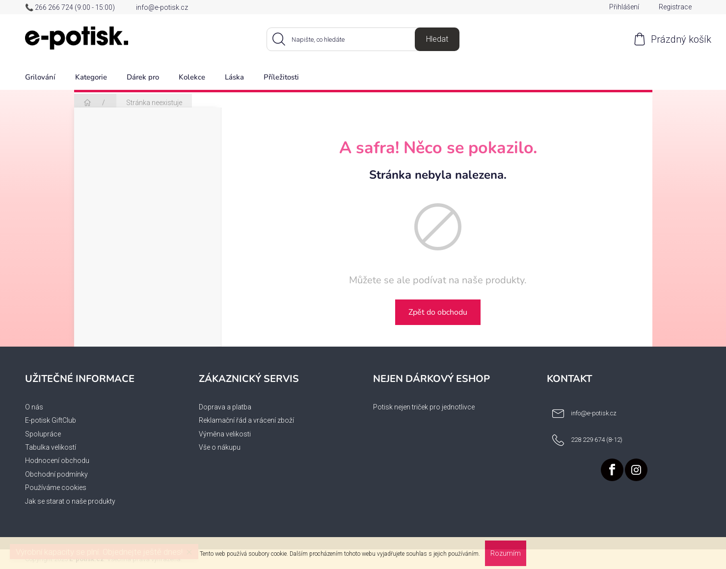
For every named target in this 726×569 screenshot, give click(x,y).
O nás (34, 407)
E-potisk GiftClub (50, 420)
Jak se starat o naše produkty (70, 501)
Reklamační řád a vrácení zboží (246, 420)
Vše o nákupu (220, 447)
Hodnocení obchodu (57, 460)
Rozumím (505, 553)
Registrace (675, 7)
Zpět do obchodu (437, 312)
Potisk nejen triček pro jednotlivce (424, 407)
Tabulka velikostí (50, 447)
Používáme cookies (55, 487)
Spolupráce (43, 434)
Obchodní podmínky (56, 474)
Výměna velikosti (225, 434)
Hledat (437, 39)
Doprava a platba (225, 407)
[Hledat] (363, 39)
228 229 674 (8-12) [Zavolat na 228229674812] (596, 439)
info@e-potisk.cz (162, 7)
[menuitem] (40, 77)
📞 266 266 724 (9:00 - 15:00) (70, 7)
